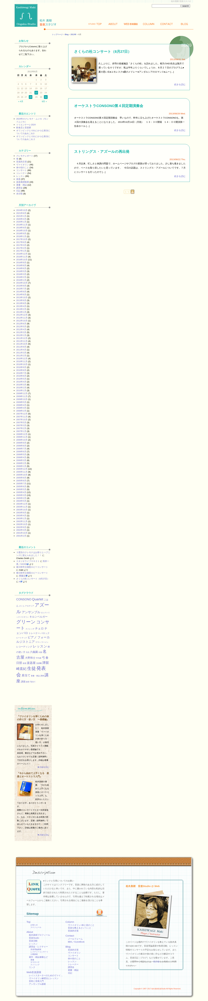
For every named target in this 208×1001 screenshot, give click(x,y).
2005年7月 (21, 483)
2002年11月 (21, 521)
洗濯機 (39, 663)
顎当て (33, 682)
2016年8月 (21, 265)
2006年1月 (21, 466)
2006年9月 (21, 443)
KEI (20, 581)
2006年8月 (21, 445)
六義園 (34, 651)
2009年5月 (21, 402)
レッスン (20, 176)
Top (95, 24)
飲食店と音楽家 (23, 127)
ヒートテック (21, 638)
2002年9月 (21, 527)
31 (46, 97)
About (113, 24)
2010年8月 (21, 370)
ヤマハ (38, 642)
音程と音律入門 (36, 981)
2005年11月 (21, 472)
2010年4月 (21, 381)
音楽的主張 (21, 161)
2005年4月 (21, 492)
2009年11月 (21, 396)
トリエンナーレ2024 (26, 124)
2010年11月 (21, 361)
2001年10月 (21, 533)
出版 (40, 652)
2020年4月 (21, 219)
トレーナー (21, 173)
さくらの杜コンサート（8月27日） (102, 52)
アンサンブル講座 (37, 984)
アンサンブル (31, 612)
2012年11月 (21, 318)
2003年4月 (21, 515)
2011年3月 (21, 352)
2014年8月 (21, 294)
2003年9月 (21, 512)
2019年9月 (21, 227)
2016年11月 (21, 256)
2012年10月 (21, 320)
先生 (28, 652)
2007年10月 (21, 419)
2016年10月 (21, 259)
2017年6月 (21, 242)
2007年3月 (21, 425)
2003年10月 (21, 509)
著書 (32, 960)
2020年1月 (21, 222)
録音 (28, 682)
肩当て (26, 675)
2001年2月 (21, 536)
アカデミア (29, 606)
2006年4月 (21, 457)
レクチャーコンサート (39, 952)
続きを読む (180, 84)
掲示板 (156, 961)
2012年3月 (21, 332)
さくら (22, 606)
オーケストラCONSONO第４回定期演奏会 (108, 106)
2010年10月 (21, 364)
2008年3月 (21, 408)
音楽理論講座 (36, 949)
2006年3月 (21, 460)
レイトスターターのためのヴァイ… (46, 975)
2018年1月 (21, 236)
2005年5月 (21, 489)
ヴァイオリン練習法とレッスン (43, 978)
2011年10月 (21, 344)
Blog (184, 24)
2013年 (73, 34)
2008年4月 (21, 405)
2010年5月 (21, 379)
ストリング (35, 965)
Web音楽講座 (33, 972)
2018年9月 (21, 233)
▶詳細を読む (43, 767)
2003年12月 (21, 504)
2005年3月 (21, 495)
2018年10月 (21, 230)
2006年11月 (21, 437)
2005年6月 (21, 486)
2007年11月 (21, 416)
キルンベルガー (38, 616)
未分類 (19, 193)
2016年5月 (21, 271)
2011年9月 (21, 347)
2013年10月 (21, 297)
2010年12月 (21, 358)
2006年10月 (21, 440)
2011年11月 (21, 341)
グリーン (26, 621)
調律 (42, 676)
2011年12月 (21, 338)
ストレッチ (30, 629)
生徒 (31, 668)
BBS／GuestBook (76, 942)
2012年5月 (21, 326)
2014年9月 (21, 291)
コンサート (21, 170)
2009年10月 (21, 399)
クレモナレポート (24, 156)
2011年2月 (21, 355)
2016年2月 (21, 277)
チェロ (39, 628)
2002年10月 (21, 524)
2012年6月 (21, 323)
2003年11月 (21, 507)
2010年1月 (21, 390)
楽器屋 (31, 663)
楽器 (18, 179)
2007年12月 (21, 413)
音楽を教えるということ (79, 928)
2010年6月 (21, 376)
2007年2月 (21, 428)
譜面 (23, 681)
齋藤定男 (23, 576)
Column (149, 24)
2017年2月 (21, 248)
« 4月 (20, 101)
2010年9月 (21, 367)
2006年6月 (21, 451)
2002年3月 (21, 530)
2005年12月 (21, 469)
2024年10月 (21, 210)
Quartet (37, 599)
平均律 (38, 658)
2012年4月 (21, 329)
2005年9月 (21, 477)
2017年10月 (21, 239)
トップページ (57, 34)
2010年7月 (21, 373)
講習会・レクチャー (38, 946)
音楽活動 (33, 941)
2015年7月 (21, 288)
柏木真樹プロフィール (39, 935)
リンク (32, 967)
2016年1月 (21, 280)
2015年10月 (21, 283)
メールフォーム (75, 939)
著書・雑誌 (21, 185)
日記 (18, 191)
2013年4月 (21, 306)
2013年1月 (21, 312)
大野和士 (30, 657)
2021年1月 (21, 216)
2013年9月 (21, 300)
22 (36, 92)
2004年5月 (21, 501)
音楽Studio (34, 938)
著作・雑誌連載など (38, 957)
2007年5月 (21, 422)
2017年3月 (21, 245)
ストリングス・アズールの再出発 (101, 152)
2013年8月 (21, 303)
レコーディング (24, 646)
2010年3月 (21, 384)
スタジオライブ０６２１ (27, 561)
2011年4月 (21, 349)
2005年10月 (21, 475)
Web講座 (131, 24)
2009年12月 (21, 393)
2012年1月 (21, 335)
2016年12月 (21, 254)
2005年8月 (21, 480)
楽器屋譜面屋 (22, 182)
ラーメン (44, 642)
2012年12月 (21, 315)
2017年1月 (21, 251)
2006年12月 (21, 434)
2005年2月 (21, 498)
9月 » (44, 101)
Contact (167, 24)
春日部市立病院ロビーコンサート (32, 567)
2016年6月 (21, 268)
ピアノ (32, 637)
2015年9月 (21, 286)
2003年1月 (21, 518)
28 (30, 97)
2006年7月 (21, 448)
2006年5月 (21, 454)
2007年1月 (21, 431)
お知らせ (34, 925)
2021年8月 (21, 213)
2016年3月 (21, 274)
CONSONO (23, 599)
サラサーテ (35, 962)
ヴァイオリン (22, 164)
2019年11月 (21, 224)
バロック (45, 633)
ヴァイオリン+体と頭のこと (81, 925)
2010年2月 (21, 387)
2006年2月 (21, 463)
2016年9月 (21, 262)
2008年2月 (21, 411)
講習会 (19, 188)
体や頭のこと (22, 167)
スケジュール (36, 927)
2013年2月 (21, 309)
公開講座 (34, 954)
